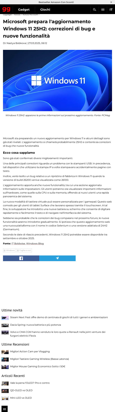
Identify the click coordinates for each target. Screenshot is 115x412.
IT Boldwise (18, 243)
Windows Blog (35, 243)
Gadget (24, 9)
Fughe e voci (25, 250)
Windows (10, 250)
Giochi (45, 9)
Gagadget (6, 8)
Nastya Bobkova (16, 43)
